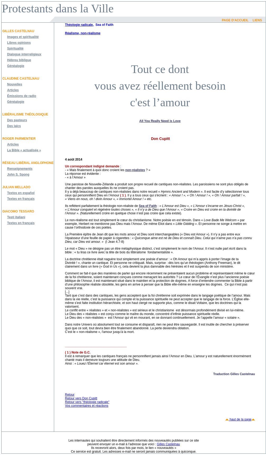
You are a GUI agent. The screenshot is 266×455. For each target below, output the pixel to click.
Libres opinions (19, 43)
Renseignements (19, 169)
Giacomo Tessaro (18, 211)
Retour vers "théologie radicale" (87, 402)
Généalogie (15, 66)
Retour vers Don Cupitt (81, 398)
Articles (13, 90)
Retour (69, 394)
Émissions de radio (21, 96)
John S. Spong (18, 174)
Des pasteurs (17, 120)
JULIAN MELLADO (16, 187)
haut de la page (240, 419)
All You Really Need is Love (159, 121)
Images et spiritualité (23, 37)
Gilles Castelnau (18, 31)
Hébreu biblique (19, 60)
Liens (257, 20)
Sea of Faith (148, 206)
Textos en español (21, 193)
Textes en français (21, 199)
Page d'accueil (235, 20)
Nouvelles (14, 84)
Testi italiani (16, 217)
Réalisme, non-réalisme (82, 33)
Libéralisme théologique (25, 114)
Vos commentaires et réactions (86, 406)
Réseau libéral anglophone (28, 163)
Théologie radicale (79, 25)
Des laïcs (14, 126)
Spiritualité (15, 48)
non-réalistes (135, 170)
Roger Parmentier (19, 139)
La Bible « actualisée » (24, 150)
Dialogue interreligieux (24, 54)
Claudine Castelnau (20, 78)
